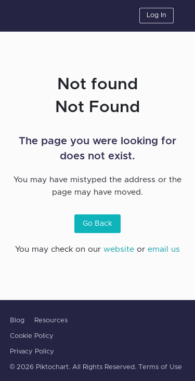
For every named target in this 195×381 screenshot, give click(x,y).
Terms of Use (160, 367)
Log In (156, 15)
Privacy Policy (32, 351)
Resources (51, 320)
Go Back (97, 223)
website (118, 249)
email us (164, 249)
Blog (17, 320)
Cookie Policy (32, 336)
